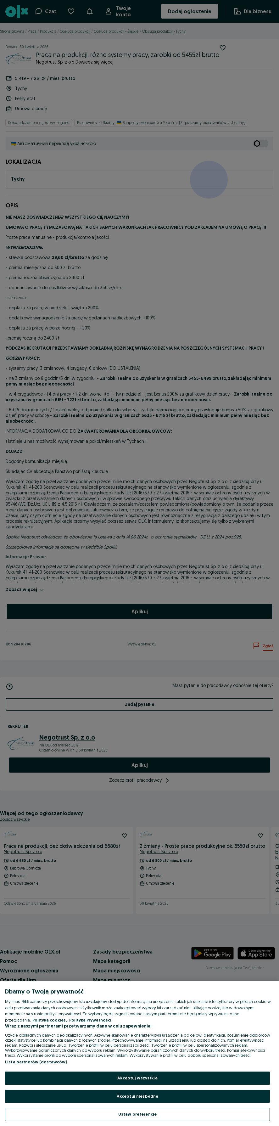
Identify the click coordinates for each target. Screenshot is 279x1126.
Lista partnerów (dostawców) (36, 1061)
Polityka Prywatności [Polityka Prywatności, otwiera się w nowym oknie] (90, 1019)
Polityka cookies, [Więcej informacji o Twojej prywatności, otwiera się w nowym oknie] (50, 1019)
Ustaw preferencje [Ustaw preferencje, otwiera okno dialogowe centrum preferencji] (137, 1114)
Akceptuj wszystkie (137, 1077)
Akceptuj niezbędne (137, 1096)
